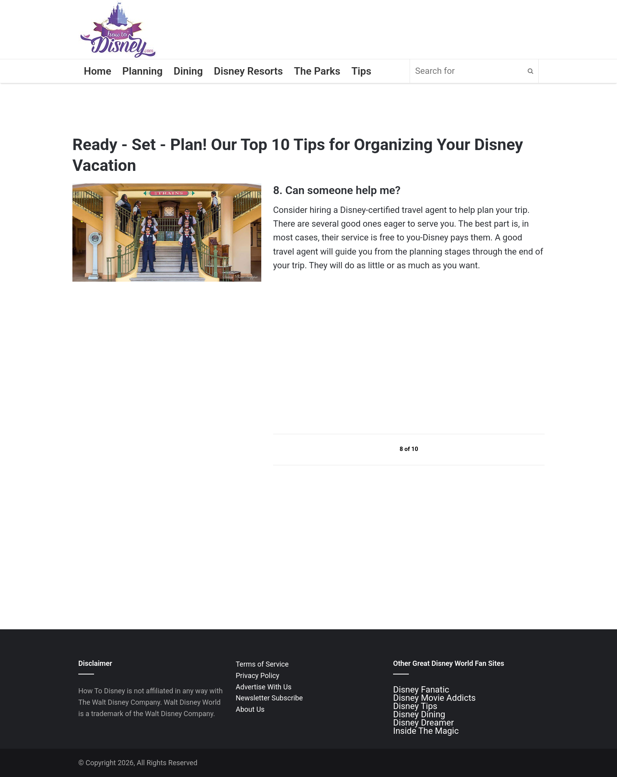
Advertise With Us (264, 687)
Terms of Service (262, 664)
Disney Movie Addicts (434, 698)
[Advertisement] (332, 352)
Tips (361, 71)
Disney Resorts (248, 71)
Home (97, 71)
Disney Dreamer (423, 723)
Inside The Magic (426, 731)
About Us (250, 709)
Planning (142, 71)
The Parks (317, 71)
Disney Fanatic (421, 690)
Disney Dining (419, 714)
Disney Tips (415, 706)
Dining (188, 71)
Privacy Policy (257, 675)
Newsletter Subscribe (269, 698)
